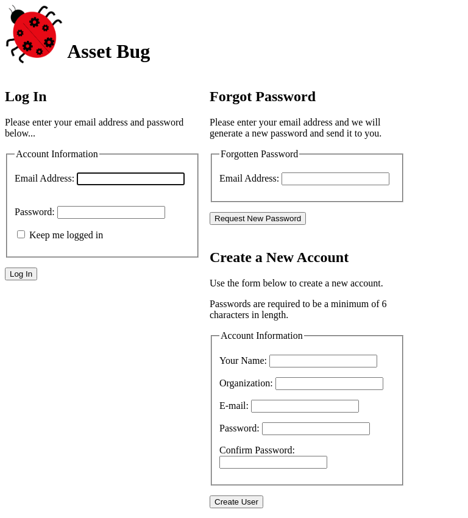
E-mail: (234, 405)
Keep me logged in (66, 235)
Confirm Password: (257, 450)
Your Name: (243, 360)
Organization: (246, 383)
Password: (35, 212)
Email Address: (44, 178)
